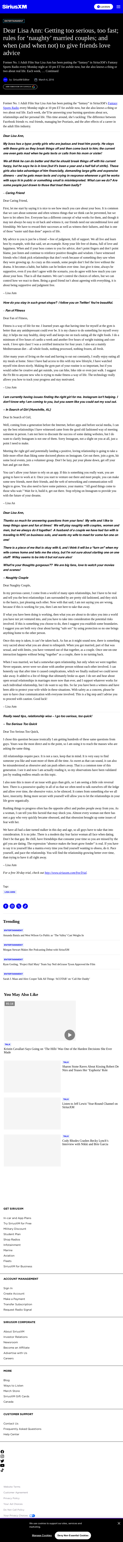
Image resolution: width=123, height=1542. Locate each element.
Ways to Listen (13, 1385)
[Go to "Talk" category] (7, 1044)
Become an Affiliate (16, 1347)
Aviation (9, 1255)
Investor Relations (15, 1336)
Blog (6, 1380)
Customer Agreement (15, 1492)
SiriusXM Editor (21, 79)
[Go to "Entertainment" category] (13, 930)
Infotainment (12, 1244)
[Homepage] (14, 7)
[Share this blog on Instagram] (12, 906)
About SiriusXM (13, 1331)
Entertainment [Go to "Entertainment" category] (13, 21)
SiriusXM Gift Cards (16, 1396)
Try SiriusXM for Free (17, 1223)
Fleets (7, 1261)
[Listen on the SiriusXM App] (103, 7)
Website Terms (11, 1486)
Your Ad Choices (13, 1504)
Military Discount (14, 1228)
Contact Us (10, 1423)
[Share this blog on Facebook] (5, 906)
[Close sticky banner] (119, 1522)
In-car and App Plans (17, 1218)
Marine (7, 1250)
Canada (8, 1401)
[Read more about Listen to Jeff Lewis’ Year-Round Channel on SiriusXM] (90, 1105)
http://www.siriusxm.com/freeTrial (66, 872)
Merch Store (11, 1390)
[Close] (119, 1533)
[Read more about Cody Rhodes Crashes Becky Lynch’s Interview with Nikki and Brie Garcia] (90, 1142)
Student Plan (12, 1234)
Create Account (14, 1293)
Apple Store (62, 1481)
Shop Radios (11, 1239)
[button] (118, 6)
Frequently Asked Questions (22, 1428)
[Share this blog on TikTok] (25, 906)
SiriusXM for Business (17, 1266)
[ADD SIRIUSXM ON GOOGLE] (20, 87)
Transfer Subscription (17, 1304)
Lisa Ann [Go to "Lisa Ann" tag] (10, 891)
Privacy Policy (11, 1498)
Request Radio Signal (17, 1309)
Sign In (8, 1288)
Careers (8, 1358)
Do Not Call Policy (13, 1509)
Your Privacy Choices (19, 1515)
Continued (52, 71)
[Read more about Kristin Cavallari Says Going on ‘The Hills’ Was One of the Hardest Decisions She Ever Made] (61, 1050)
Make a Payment (14, 1298)
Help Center (11, 1434)
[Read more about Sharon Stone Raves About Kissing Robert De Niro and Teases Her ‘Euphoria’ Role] (90, 1068)
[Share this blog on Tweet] (18, 906)
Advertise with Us (15, 1353)
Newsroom (10, 1342)
